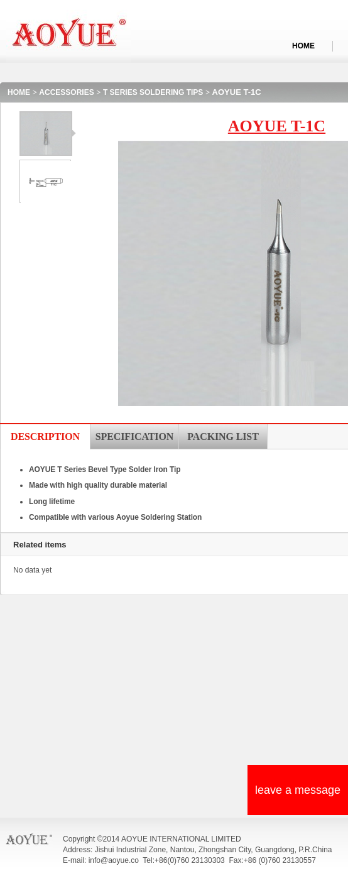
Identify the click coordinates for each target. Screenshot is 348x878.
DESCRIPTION (45, 436)
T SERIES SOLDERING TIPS (153, 92)
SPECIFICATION (134, 436)
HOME (303, 45)
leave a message (297, 790)
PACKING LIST (222, 436)
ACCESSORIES (66, 92)
